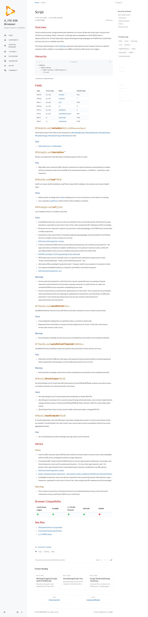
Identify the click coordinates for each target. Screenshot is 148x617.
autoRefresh (62, 110)
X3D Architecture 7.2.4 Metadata (49, 146)
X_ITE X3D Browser (11, 22)
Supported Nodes (124, 21)
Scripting (61, 46)
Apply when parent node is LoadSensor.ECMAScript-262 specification (75, 474)
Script (40, 552)
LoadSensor (53, 201)
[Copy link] (111, 560)
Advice (120, 95)
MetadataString (54, 136)
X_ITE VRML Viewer (45, 534)
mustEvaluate (62, 121)
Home (37, 2)
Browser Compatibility (125, 98)
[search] (125, 2)
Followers (127, 45)
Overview (121, 85)
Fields (120, 91)
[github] (9, 612)
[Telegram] (108, 560)
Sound (126, 41)
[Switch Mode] (4, 612)
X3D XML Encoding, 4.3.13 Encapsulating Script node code (59, 254)
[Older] (54, 599)
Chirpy (101, 612)
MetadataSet (67, 136)
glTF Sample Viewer (124, 15)
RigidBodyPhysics (124, 49)
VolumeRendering (124, 56)
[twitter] (13, 612)
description (62, 98)
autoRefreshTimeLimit (65, 114)
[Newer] (93, 599)
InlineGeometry (123, 27)
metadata (61, 95)
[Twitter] (102, 560)
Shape (134, 49)
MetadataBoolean (78, 133)
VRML (52, 552)
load (60, 102)
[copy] (110, 62)
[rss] (21, 612)
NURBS (131, 52)
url (59, 106)
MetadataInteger (41, 136)
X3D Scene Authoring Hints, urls (49, 271)
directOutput (62, 117)
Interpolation (123, 52)
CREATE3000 (41, 20)
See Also (121, 101)
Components (122, 18)
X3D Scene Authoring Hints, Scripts (51, 241)
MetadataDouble (92, 133)
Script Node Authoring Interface (50, 531)
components (41, 547)
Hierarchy (121, 88)
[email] (17, 612)
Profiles (120, 24)
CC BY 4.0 (54, 560)
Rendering (134, 41)
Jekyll (111, 612)
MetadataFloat (104, 133)
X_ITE (120, 45)
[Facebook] (105, 560)
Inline (62, 197)
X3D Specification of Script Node (50, 527)
